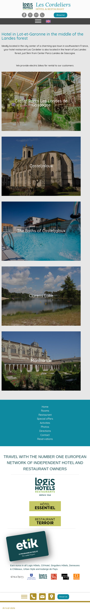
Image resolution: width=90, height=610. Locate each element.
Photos (45, 426)
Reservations (45, 439)
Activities (45, 422)
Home (45, 406)
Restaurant (45, 414)
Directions (45, 430)
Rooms (45, 410)
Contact (45, 435)
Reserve (60, 15)
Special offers (45, 418)
